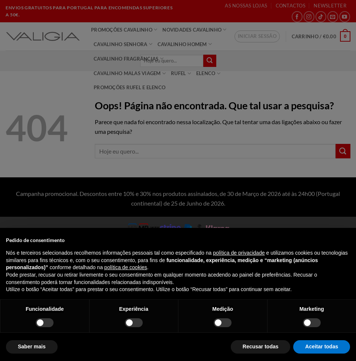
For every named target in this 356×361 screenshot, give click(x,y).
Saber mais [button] (32, 346)
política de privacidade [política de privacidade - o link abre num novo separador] (239, 253)
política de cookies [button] (125, 267)
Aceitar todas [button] (321, 346)
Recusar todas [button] (260, 346)
